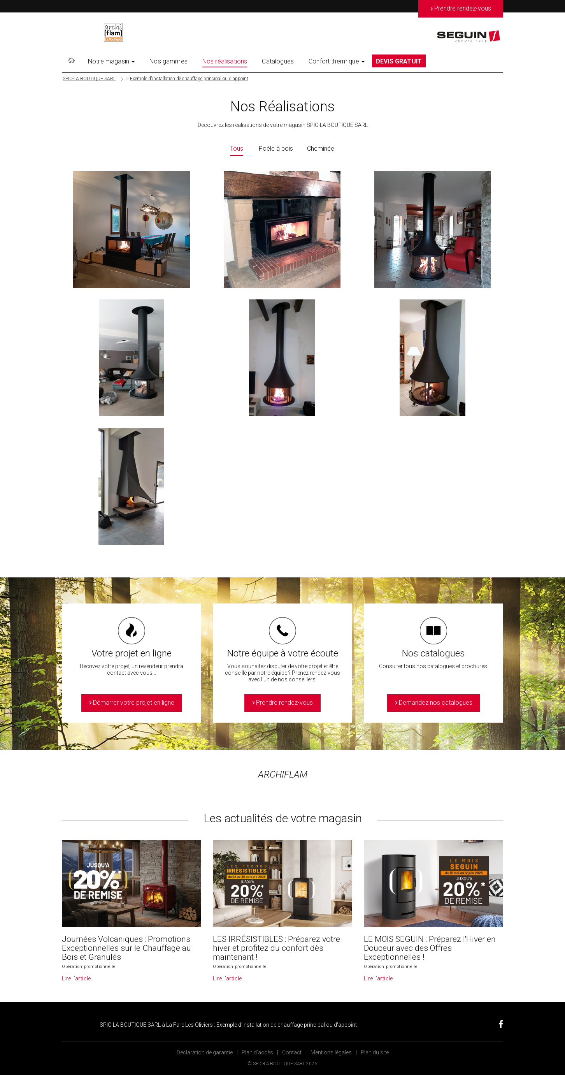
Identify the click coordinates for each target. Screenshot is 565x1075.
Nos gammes (168, 61)
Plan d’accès (257, 1052)
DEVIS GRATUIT (399, 61)
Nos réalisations (224, 61)
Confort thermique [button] (337, 61)
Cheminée (320, 148)
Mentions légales (331, 1052)
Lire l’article (76, 978)
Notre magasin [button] (111, 61)
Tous (236, 148)
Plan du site (375, 1052)
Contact (292, 1052)
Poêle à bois (276, 148)
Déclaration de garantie (205, 1052)
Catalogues (278, 61)
